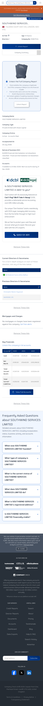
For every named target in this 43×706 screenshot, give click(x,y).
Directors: (6, 39)
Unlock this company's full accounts (16, 354)
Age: (27, 36)
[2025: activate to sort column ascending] (16, 360)
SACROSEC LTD (8, 307)
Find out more (28, 545)
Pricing (30, 618)
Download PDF (34, 18)
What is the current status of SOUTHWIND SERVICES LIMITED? (18, 486)
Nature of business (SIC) (11, 150)
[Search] (34, 3)
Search (31, 608)
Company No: (30, 39)
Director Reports (12, 613)
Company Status (8, 133)
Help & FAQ (31, 634)
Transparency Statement (20, 699)
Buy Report (24, 10)
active (6, 36)
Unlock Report (21, 46)
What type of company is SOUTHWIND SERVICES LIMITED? (16, 471)
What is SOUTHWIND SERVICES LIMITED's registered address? (19, 513)
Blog (31, 629)
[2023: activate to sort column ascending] (35, 360)
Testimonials (31, 623)
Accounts (5, 163)
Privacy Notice (29, 697)
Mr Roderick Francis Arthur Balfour (6, 280)
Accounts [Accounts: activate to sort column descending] (7, 361)
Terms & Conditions (13, 697)
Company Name (8, 116)
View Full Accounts (21, 401)
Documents (12, 618)
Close (22, 549)
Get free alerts (26, 333)
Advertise (31, 644)
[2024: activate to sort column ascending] (25, 360)
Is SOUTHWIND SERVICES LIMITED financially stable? (17, 525)
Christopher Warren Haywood (13, 301)
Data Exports (12, 634)
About (30, 613)
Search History (31, 639)
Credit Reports (12, 608)
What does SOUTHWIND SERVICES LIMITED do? (16, 500)
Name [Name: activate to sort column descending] (5, 297)
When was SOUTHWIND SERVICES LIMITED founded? (18, 457)
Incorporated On (8, 141)
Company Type (7, 124)
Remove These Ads (21, 246)
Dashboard (12, 629)
